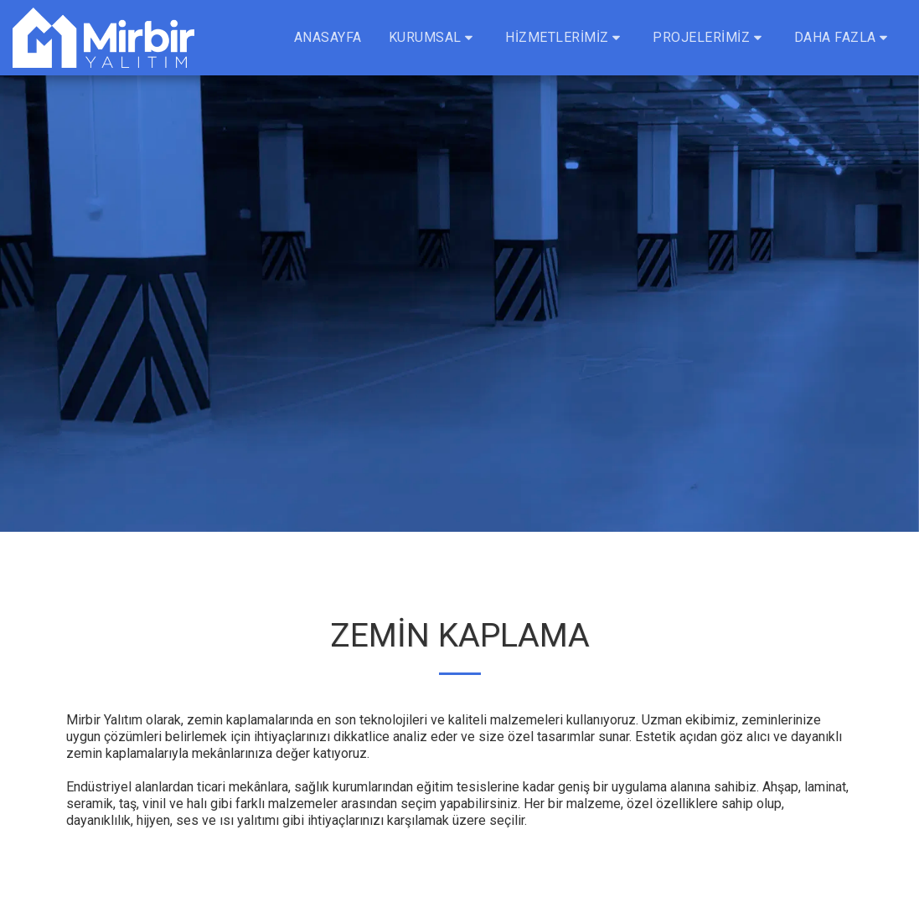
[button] (434, 37)
